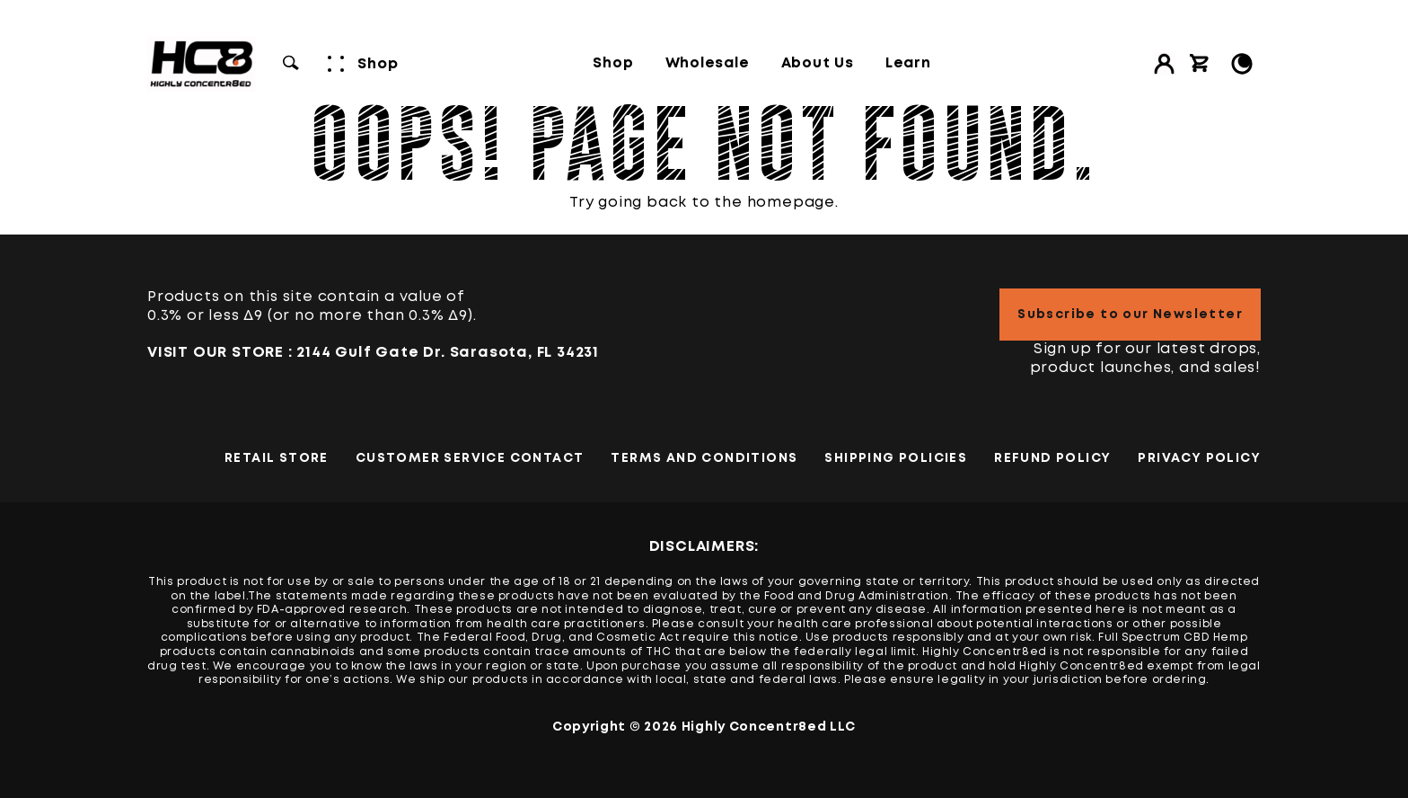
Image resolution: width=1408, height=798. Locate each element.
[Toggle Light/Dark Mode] (1242, 63)
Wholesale (707, 64)
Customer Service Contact (470, 458)
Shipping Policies (895, 458)
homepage (791, 202)
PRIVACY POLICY (1199, 458)
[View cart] (1200, 64)
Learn (908, 64)
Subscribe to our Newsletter (1130, 314)
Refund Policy (1052, 458)
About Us (817, 64)
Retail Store (276, 458)
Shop (613, 64)
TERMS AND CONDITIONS (704, 458)
